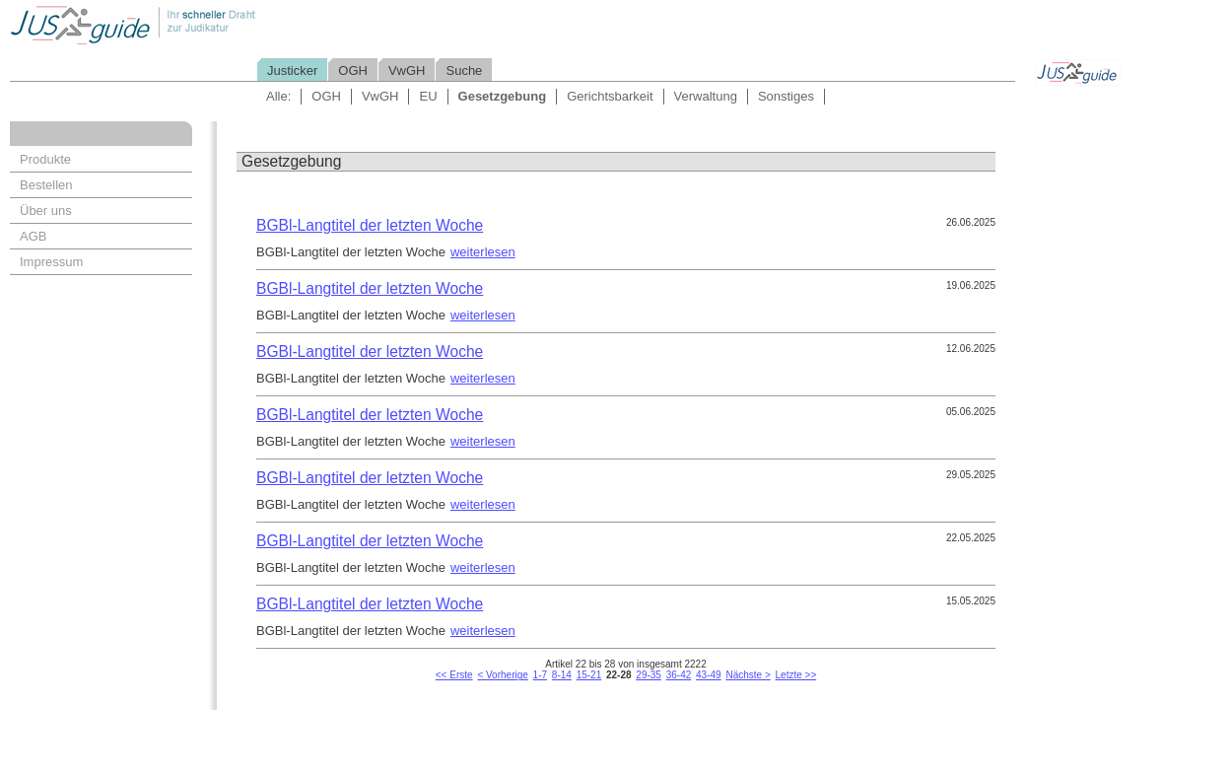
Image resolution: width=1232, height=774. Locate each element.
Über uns (46, 210)
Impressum (51, 261)
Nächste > (747, 674)
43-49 (708, 674)
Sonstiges (786, 96)
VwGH (407, 70)
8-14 (562, 674)
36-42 (679, 674)
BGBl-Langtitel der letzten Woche (369, 225)
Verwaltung (705, 96)
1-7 (540, 674)
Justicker (292, 70)
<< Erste (454, 674)
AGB (33, 236)
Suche (463, 70)
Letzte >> (796, 674)
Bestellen (46, 184)
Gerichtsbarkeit (609, 96)
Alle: (278, 96)
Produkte (45, 159)
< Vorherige (502, 674)
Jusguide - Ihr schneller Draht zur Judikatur (198, 24)
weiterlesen (482, 252)
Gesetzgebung (502, 96)
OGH (353, 70)
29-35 (648, 674)
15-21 (589, 674)
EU (428, 96)
